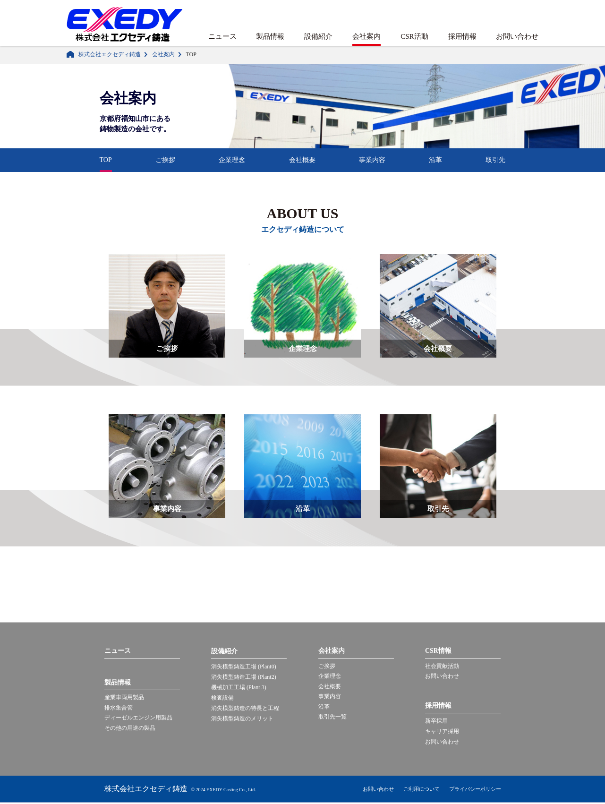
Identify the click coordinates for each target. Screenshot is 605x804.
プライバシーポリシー (475, 790)
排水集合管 (118, 708)
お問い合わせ (517, 36)
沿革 (435, 159)
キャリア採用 (442, 731)
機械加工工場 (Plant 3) (238, 687)
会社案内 (366, 36)
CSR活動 (414, 36)
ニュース (222, 36)
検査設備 (222, 697)
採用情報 (462, 36)
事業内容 (372, 159)
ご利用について (421, 790)
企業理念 (232, 159)
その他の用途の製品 (129, 729)
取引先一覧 (332, 718)
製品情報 (270, 36)
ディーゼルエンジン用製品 (138, 719)
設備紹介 (318, 36)
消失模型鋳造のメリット (242, 718)
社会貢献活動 (442, 666)
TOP (106, 159)
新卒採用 (436, 721)
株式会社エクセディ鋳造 (109, 54)
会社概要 (302, 159)
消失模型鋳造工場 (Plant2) (243, 677)
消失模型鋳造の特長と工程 (245, 708)
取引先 (495, 159)
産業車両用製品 (124, 698)
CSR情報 (438, 651)
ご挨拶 (165, 159)
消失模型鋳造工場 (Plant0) (243, 666)
